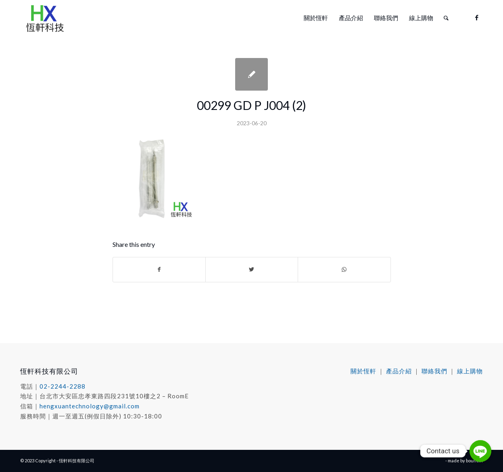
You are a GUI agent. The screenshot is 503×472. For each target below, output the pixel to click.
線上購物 (470, 371)
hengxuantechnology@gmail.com (90, 406)
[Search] (446, 17)
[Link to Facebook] (477, 17)
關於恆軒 (363, 371)
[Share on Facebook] (159, 269)
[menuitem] (315, 17)
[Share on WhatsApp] (344, 269)
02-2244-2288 (63, 386)
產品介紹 (399, 371)
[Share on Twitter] (252, 269)
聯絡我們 (434, 371)
